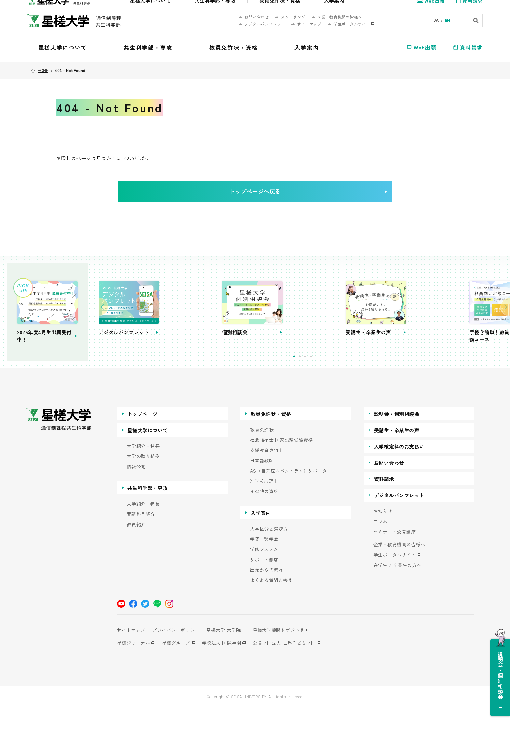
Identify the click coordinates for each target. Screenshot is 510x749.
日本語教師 (262, 501)
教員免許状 (262, 470)
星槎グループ (179, 683)
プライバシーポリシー (178, 670)
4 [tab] (339, 397)
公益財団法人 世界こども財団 (293, 683)
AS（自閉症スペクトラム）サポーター (291, 511)
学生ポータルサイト (394, 595)
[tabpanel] (213, 336)
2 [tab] (328, 397)
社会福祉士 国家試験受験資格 (281, 481)
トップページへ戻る (265, 198)
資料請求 (384, 519)
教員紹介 (136, 565)
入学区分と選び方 (269, 569)
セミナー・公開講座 (394, 572)
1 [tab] (322, 397)
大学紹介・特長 (143, 486)
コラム (380, 562)
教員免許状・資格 (271, 454)
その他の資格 (264, 532)
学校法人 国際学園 (227, 683)
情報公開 (136, 507)
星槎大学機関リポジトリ (287, 670)
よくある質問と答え (271, 620)
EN (447, 20)
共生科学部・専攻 (148, 528)
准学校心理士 (264, 522)
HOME (44, 70)
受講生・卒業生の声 (397, 470)
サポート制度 (264, 600)
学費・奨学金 (264, 579)
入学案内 (261, 553)
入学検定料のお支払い (399, 486)
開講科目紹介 (141, 555)
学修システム (264, 590)
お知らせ (382, 551)
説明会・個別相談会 (397, 454)
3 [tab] (333, 397)
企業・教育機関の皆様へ (399, 585)
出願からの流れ (266, 610)
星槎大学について (148, 470)
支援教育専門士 (266, 491)
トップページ (143, 454)
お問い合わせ (389, 503)
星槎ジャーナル (133, 683)
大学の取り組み (143, 497)
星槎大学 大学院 (229, 670)
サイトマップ (131, 670)
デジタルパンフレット (399, 535)
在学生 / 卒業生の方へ (397, 606)
